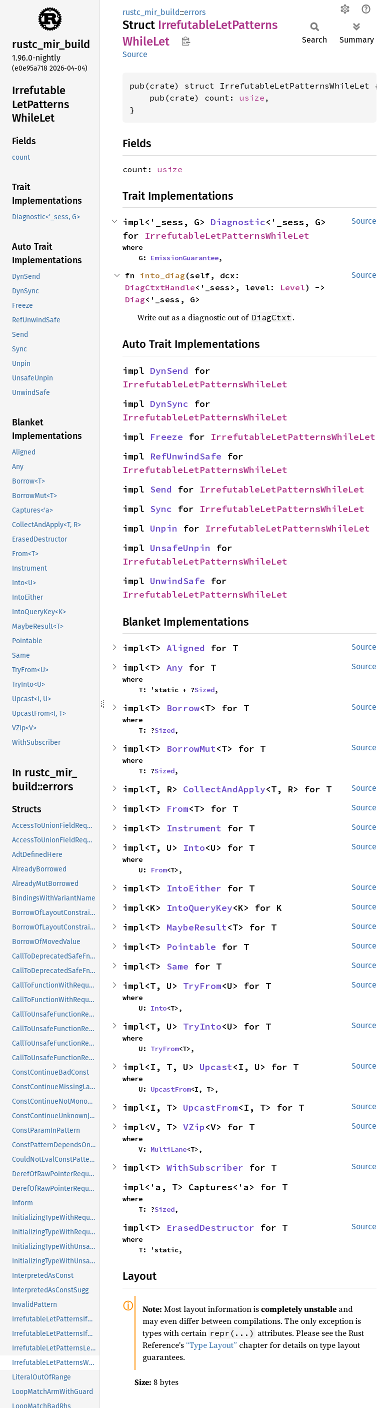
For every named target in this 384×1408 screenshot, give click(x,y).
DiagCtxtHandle (160, 287)
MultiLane (168, 1149)
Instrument (194, 828)
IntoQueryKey (199, 907)
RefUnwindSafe (186, 456)
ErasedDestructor (210, 1227)
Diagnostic (238, 222)
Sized (204, 689)
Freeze (166, 436)
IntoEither (194, 888)
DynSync (169, 403)
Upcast (216, 1067)
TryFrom (202, 986)
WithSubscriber (205, 1167)
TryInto (202, 1026)
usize (252, 98)
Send (161, 489)
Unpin (164, 528)
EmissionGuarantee (184, 257)
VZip (194, 1127)
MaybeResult (196, 927)
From (177, 808)
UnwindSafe (177, 581)
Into (194, 847)
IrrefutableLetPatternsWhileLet (227, 235)
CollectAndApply (224, 789)
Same (177, 966)
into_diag (162, 275)
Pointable (191, 947)
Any (174, 667)
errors (195, 12)
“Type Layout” (211, 1344)
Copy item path (186, 41)
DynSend (169, 370)
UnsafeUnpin (180, 548)
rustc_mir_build (151, 12)
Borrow (183, 708)
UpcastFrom (170, 1089)
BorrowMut (191, 748)
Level (292, 287)
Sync (161, 509)
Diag (135, 299)
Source (135, 54)
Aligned (185, 648)
